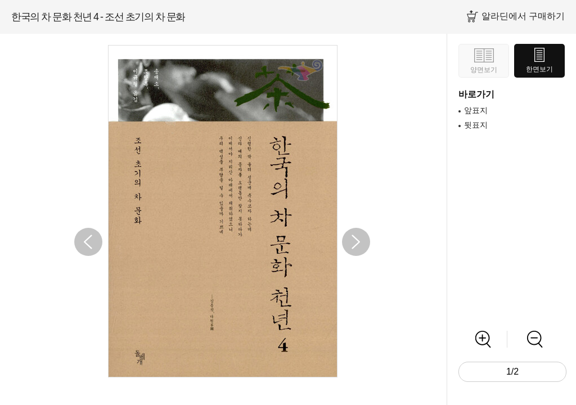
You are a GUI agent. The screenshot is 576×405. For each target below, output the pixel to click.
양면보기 (483, 70)
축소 (534, 339)
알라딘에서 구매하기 (523, 16)
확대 (482, 339)
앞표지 (476, 110)
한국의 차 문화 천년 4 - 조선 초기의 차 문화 (98, 16)
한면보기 (539, 69)
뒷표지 (476, 124)
